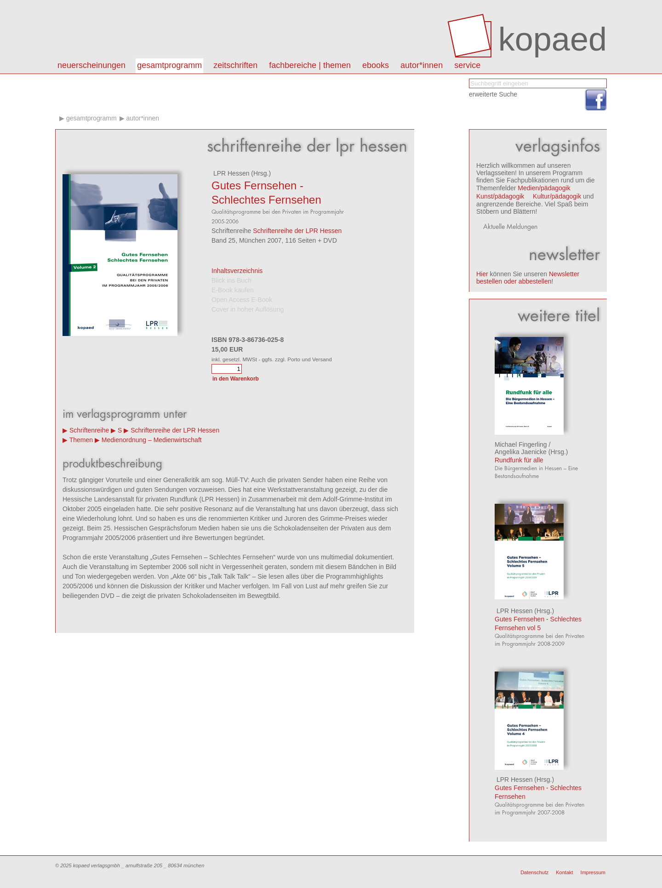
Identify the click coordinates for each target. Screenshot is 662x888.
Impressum (593, 872)
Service (467, 65)
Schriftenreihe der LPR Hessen (297, 230)
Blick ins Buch (231, 280)
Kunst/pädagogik (500, 196)
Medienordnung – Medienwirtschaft (152, 440)
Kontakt (564, 872)
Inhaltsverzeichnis (237, 270)
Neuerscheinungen (91, 65)
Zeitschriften (235, 65)
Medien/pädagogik (544, 188)
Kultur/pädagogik (557, 196)
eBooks (375, 65)
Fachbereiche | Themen (310, 65)
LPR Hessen (230, 173)
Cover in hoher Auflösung (247, 309)
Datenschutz (534, 872)
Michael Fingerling (521, 444)
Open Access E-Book (241, 299)
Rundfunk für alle (519, 460)
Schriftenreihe (89, 430)
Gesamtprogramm (169, 65)
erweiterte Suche (493, 94)
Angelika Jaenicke (521, 451)
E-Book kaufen (232, 290)
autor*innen (421, 65)
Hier (482, 274)
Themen (81, 440)
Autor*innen (142, 118)
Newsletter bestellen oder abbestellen (527, 277)
